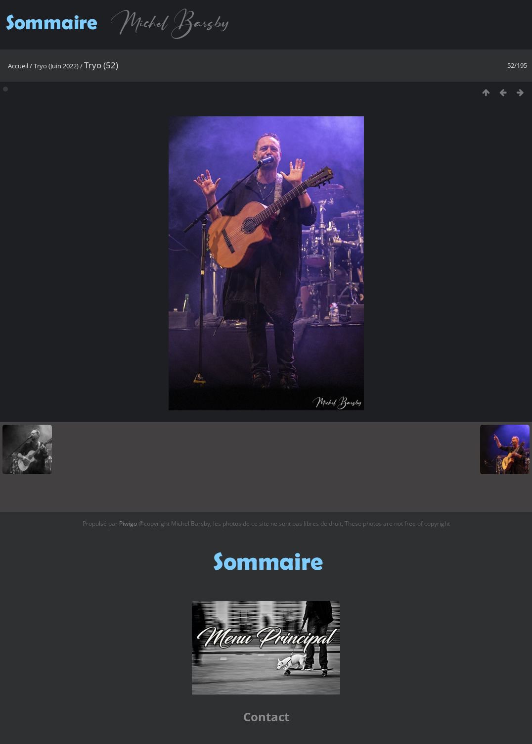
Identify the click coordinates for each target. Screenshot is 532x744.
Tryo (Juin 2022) (56, 65)
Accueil (18, 65)
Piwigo (128, 523)
